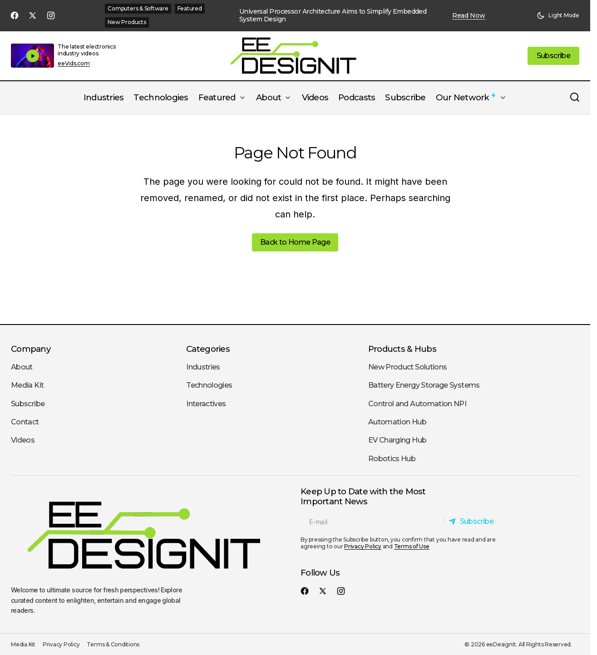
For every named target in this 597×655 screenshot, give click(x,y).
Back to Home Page (295, 242)
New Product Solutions (407, 367)
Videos (23, 440)
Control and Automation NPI (417, 403)
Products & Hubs (402, 349)
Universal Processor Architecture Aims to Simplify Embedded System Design (333, 15)
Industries (203, 367)
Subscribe (27, 403)
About (22, 367)
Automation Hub (397, 422)
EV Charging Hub (397, 440)
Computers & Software (138, 8)
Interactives (206, 403)
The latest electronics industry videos (87, 49)
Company (30, 349)
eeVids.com (74, 63)
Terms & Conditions (113, 644)
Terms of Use (411, 546)
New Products (127, 22)
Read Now (468, 16)
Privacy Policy (362, 546)
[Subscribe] (473, 522)
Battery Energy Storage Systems (424, 385)
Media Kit (27, 385)
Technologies (209, 385)
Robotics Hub (391, 458)
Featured (190, 8)
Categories (208, 349)
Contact (25, 422)
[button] (558, 15)
